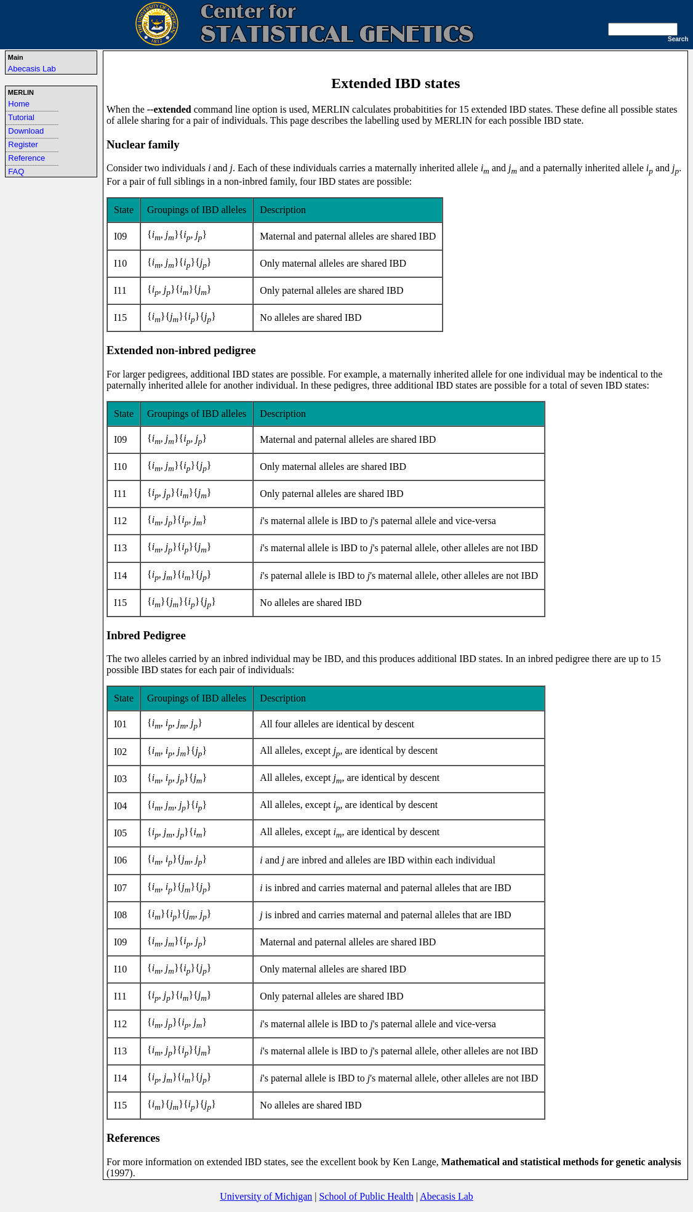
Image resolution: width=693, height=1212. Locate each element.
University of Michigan (266, 1196)
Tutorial (21, 117)
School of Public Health (366, 1196)
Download (26, 130)
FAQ (16, 171)
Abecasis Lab (32, 68)
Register (23, 144)
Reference (26, 158)
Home (19, 103)
